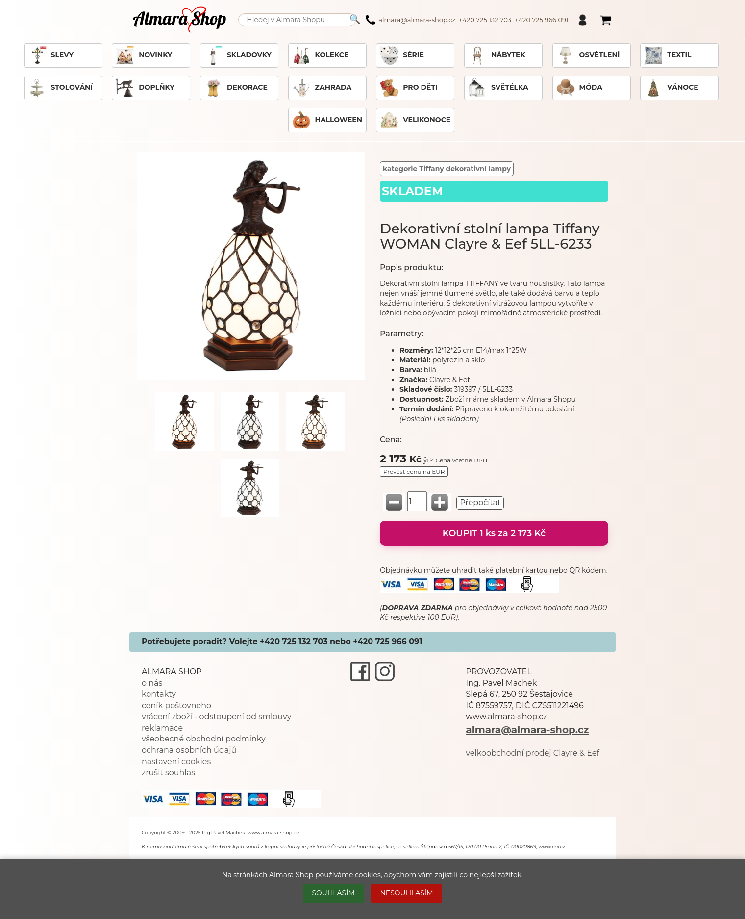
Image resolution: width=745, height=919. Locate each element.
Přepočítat (480, 502)
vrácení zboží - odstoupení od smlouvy (216, 716)
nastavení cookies (176, 761)
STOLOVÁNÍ (60, 88)
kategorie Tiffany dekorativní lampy (447, 168)
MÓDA (579, 88)
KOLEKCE (320, 55)
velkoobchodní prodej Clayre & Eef (532, 753)
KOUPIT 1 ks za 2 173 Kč (494, 533)
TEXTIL (667, 55)
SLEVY (50, 55)
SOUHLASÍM (333, 893)
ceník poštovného (176, 705)
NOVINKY (143, 55)
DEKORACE (235, 88)
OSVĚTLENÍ (588, 55)
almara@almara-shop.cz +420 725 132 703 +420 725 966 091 (467, 20)
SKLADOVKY (237, 55)
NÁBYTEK (496, 55)
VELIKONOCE (414, 120)
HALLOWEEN (327, 120)
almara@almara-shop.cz (527, 730)
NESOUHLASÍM (406, 893)
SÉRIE (401, 55)
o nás (152, 683)
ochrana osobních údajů (189, 750)
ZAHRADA (322, 88)
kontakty (159, 694)
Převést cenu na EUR (414, 471)
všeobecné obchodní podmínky (204, 738)
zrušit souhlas (168, 772)
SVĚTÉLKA (498, 88)
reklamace (162, 728)
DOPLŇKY (144, 88)
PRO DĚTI (408, 88)
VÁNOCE (671, 88)
